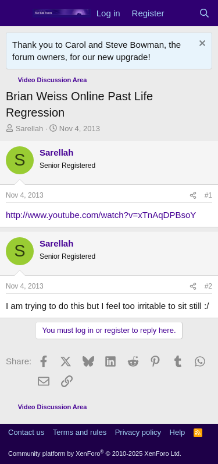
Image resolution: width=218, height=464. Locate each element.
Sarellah (30, 128)
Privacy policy (138, 432)
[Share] (193, 195)
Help (177, 432)
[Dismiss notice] (201, 44)
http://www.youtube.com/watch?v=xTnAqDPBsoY (101, 215)
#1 (208, 195)
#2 (208, 286)
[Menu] (16, 13)
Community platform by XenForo (94, 453)
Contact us (26, 432)
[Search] (204, 13)
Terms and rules (79, 432)
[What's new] (181, 13)
